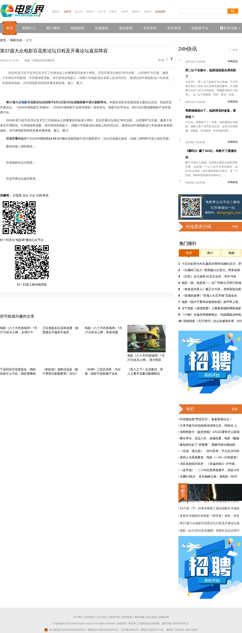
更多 (235, 49)
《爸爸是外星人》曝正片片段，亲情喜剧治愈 (211, 289)
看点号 (79, 11)
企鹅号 (147, 11)
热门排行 (187, 243)
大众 (32, 195)
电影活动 (16, 40)
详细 (235, 226)
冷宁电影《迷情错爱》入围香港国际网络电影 (211, 308)
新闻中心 (29, 28)
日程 (39, 195)
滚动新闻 (160, 11)
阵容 (46, 195)
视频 (231, 253)
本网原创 (233, 61)
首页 (9, 28)
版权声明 (115, 617)
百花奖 (17, 195)
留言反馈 (151, 617)
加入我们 (102, 617)
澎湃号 (67, 11)
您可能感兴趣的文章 (17, 316)
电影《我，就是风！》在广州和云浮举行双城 (211, 282)
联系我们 (90, 617)
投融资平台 (199, 28)
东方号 (102, 11)
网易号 (136, 11)
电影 (24, 102)
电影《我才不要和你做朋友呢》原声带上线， (211, 302)
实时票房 (174, 28)
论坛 (25, 195)
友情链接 (127, 617)
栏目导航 (230, 28)
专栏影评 (150, 28)
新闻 (189, 253)
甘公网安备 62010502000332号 (64, 629)
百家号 (113, 11)
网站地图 (139, 617)
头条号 (124, 11)
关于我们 (78, 617)
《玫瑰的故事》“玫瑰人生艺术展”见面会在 (209, 295)
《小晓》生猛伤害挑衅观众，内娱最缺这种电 (211, 314)
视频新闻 (77, 28)
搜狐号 (56, 11)
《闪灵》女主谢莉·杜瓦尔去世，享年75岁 (209, 276)
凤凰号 (90, 11)
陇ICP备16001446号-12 (175, 623)
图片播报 (53, 28)
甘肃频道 (101, 28)
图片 (210, 253)
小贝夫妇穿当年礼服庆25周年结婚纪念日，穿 (212, 263)
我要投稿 (164, 617)
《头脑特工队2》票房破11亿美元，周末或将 (211, 270)
